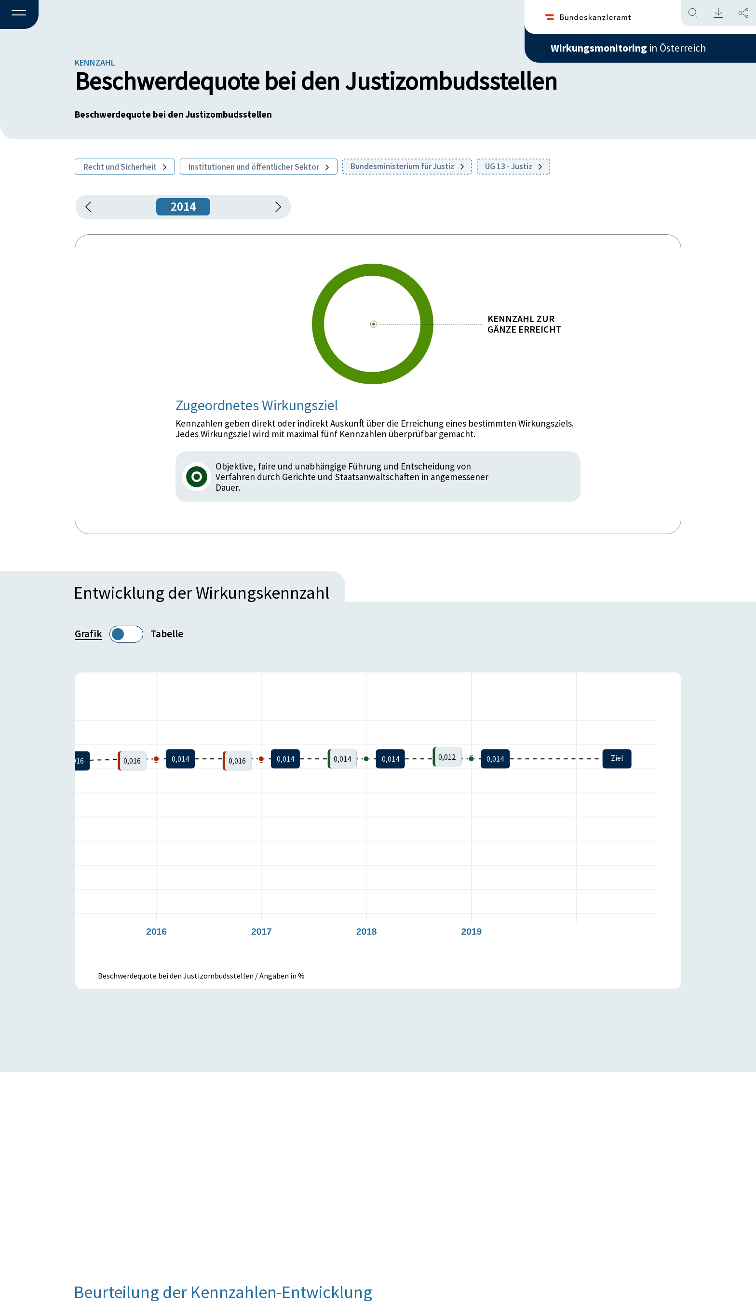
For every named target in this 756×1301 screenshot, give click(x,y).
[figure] (378, 817)
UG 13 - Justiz (513, 166)
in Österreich (628, 47)
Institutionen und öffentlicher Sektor (259, 166)
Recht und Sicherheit (124, 166)
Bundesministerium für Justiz (407, 166)
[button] (19, 14)
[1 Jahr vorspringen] (274, 207)
